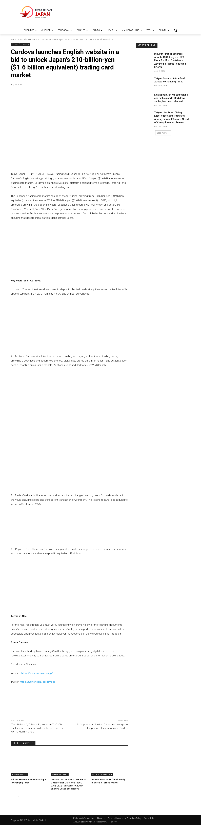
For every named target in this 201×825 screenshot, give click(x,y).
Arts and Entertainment (28, 39)
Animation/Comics (19, 774)
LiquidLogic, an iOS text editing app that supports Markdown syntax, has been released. (171, 98)
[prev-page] (13, 797)
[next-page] (18, 797)
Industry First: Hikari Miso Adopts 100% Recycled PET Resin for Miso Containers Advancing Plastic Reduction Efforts (170, 60)
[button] (175, 30)
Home (13, 39)
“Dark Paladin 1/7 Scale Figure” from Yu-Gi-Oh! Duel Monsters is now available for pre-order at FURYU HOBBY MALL (37, 728)
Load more (163, 132)
